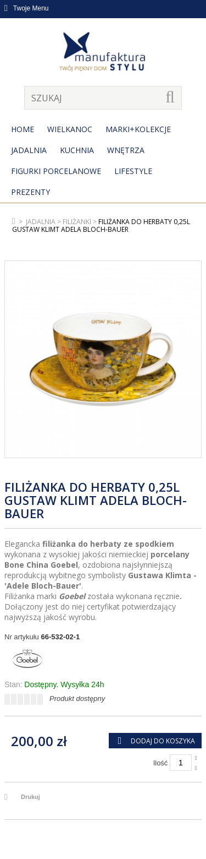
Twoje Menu (26, 8)
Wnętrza (125, 150)
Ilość (160, 762)
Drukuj (30, 796)
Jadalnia (29, 150)
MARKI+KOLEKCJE (138, 129)
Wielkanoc (69, 129)
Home (22, 129)
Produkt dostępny (77, 698)
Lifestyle (133, 171)
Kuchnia (77, 150)
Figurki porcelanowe (56, 171)
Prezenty (30, 192)
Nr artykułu (21, 636)
